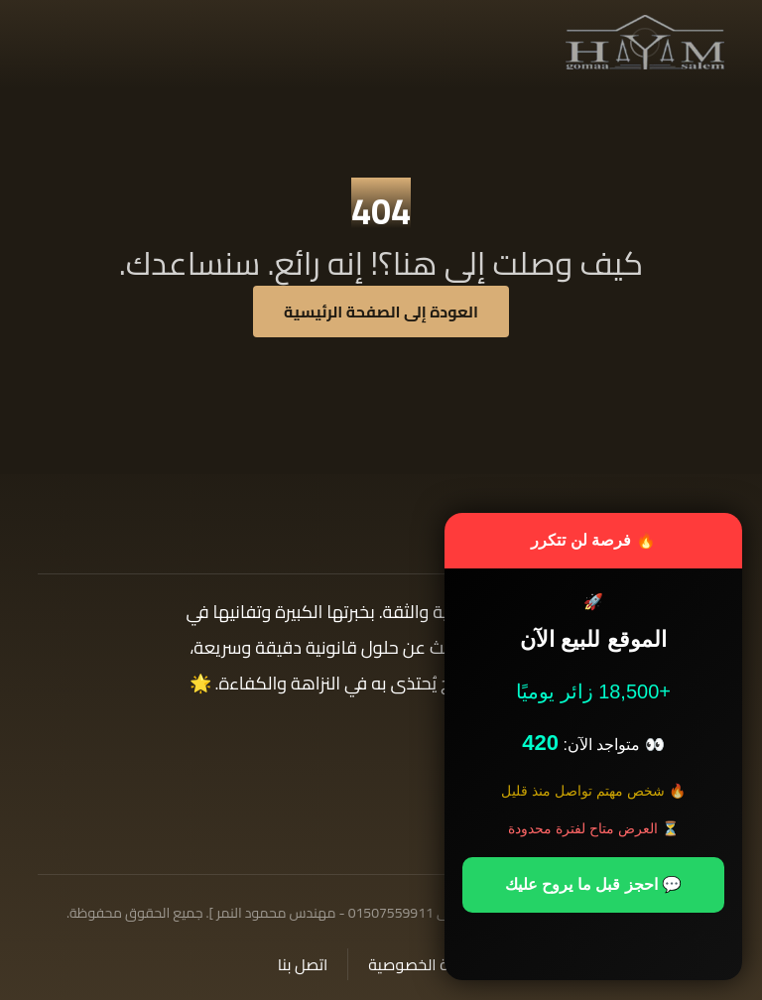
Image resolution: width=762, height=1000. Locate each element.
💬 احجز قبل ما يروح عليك (593, 884)
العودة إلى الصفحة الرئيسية (381, 311)
